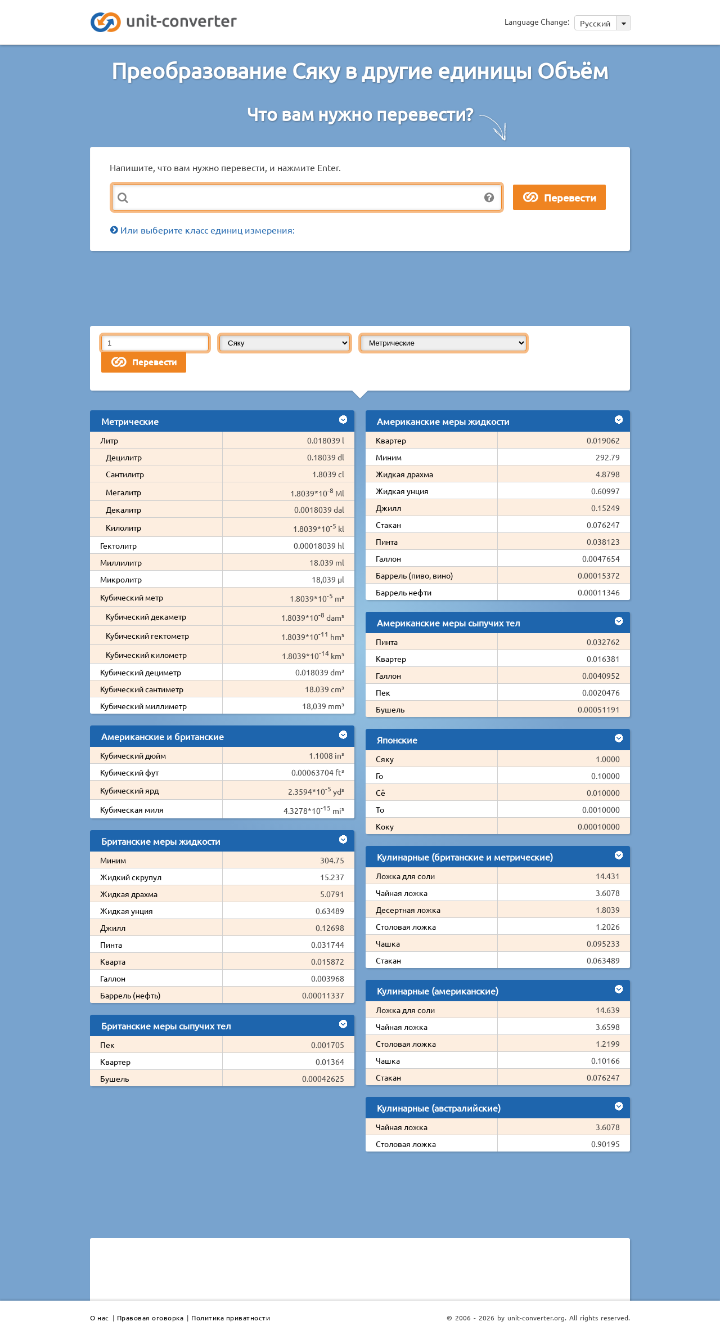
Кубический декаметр (146, 616)
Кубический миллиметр (143, 706)
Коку (385, 826)
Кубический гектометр (147, 635)
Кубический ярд (129, 790)
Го (379, 775)
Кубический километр (146, 654)
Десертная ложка (408, 909)
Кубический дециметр (140, 672)
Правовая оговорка (150, 1317)
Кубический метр (131, 597)
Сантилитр (125, 474)
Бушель (114, 1078)
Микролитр (121, 579)
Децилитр (124, 457)
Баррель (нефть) (130, 995)
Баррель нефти (403, 592)
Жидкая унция (126, 911)
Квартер (115, 1061)
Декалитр (123, 509)
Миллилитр (121, 562)
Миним (113, 860)
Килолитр (123, 527)
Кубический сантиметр (141, 689)
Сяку (385, 759)
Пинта (111, 944)
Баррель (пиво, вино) (414, 575)
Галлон (112, 978)
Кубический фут (129, 772)
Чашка (388, 943)
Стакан (388, 524)
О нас (99, 1317)
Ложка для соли (405, 876)
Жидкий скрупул (130, 877)
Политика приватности (230, 1317)
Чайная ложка (402, 893)
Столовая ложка (406, 926)
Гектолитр (118, 545)
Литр (109, 440)
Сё (380, 792)
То (380, 809)
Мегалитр (123, 492)
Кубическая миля (132, 809)
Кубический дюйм (133, 755)
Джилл (112, 927)
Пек (107, 1045)
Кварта (112, 961)
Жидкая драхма (129, 894)
